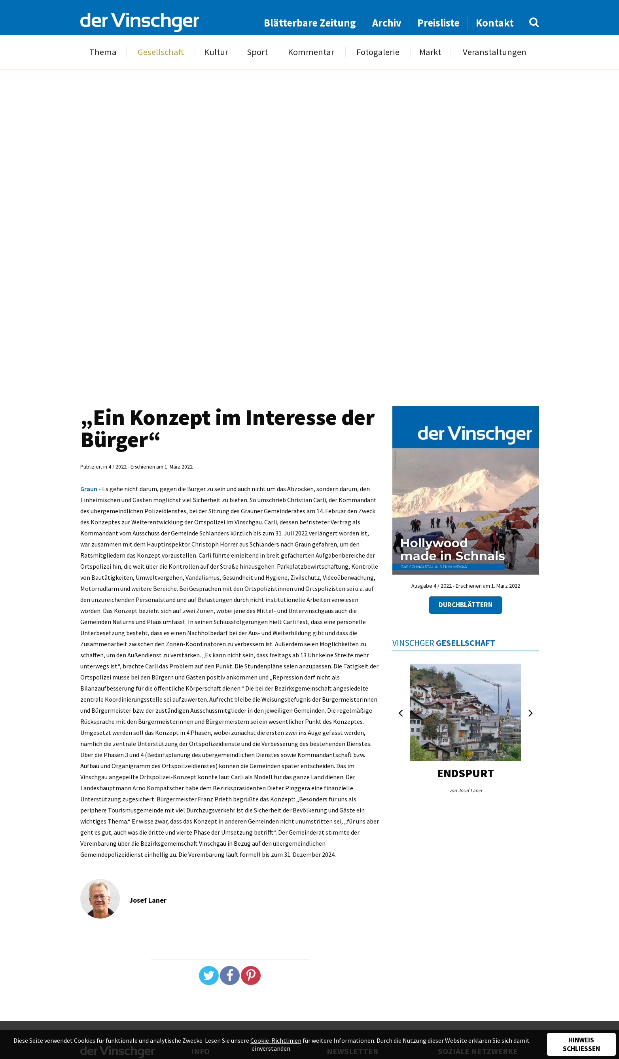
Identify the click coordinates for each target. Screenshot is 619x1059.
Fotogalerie (377, 52)
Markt (430, 52)
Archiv (386, 22)
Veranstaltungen (494, 52)
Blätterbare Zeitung (310, 22)
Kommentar (311, 52)
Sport (257, 52)
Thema (103, 52)
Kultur (216, 52)
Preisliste (438, 22)
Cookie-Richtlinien (275, 1040)
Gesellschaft (161, 52)
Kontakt (495, 22)
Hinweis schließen (581, 1044)
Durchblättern (465, 604)
